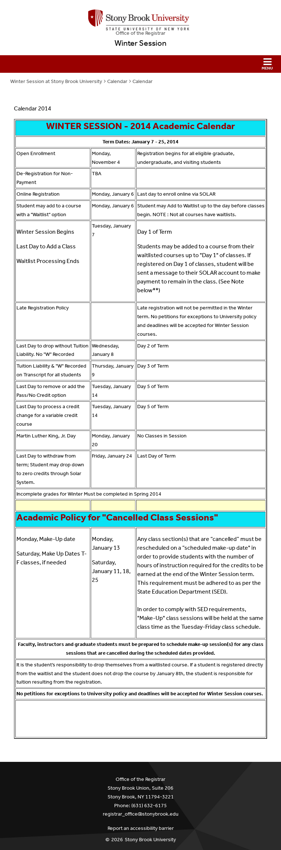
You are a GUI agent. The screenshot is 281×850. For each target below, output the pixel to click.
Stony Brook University (150, 839)
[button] (140, 64)
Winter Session (140, 43)
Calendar (117, 81)
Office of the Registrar (140, 33)
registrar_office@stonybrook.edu (141, 814)
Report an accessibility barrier (141, 828)
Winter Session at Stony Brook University (56, 81)
